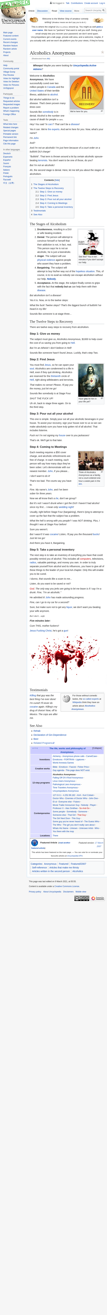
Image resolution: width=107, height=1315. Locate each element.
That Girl (72, 815)
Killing (33, 695)
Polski (6, 173)
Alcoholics (77, 871)
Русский (7, 179)
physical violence (46, 260)
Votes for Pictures (11, 85)
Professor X (58, 808)
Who (97, 828)
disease (75, 124)
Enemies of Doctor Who (76, 798)
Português (7, 176)
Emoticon (63, 767)
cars (50, 124)
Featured (63, 864)
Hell (73, 343)
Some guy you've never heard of (67, 821)
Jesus (48, 365)
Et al (55, 802)
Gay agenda (58, 770)
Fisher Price (83, 767)
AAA (79, 795)
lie (57, 498)
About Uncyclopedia (52, 892)
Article (31, 11)
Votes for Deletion (11, 81)
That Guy (81, 815)
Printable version (10, 134)
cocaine (54, 534)
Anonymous (50, 864)
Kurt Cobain (88, 795)
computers (85, 558)
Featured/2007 (78, 864)
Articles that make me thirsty (64, 867)
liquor (69, 607)
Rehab (36, 731)
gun (66, 630)
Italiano (6, 170)
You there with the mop (63, 831)
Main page (8, 32)
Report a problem (11, 108)
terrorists (42, 160)
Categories (36, 864)
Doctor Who (58, 798)
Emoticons (57, 759)
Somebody (72, 811)
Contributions (77, 3)
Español (6, 160)
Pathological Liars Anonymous (66, 784)
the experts (53, 129)
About (5, 55)
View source (66, 11)
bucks (96, 534)
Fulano (76, 802)
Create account (91, 3)
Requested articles (11, 101)
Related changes (10, 127)
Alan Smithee (71, 808)
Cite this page (9, 144)
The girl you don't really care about (79, 825)
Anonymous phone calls (73, 756)
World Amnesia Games (63, 763)
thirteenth (56, 376)
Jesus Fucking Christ (41, 630)
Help (5, 65)
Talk (67, 3)
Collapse (97, 748)
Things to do (8, 98)
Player (93, 805)
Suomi (6, 163)
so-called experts (91, 699)
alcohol (54, 94)
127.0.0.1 (57, 795)
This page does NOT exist (78, 770)
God (32, 588)
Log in (102, 3)
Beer (35, 739)
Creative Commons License (66, 886)
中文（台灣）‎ (9, 183)
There (55, 835)
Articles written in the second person (51, 871)
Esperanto (7, 157)
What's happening (11, 111)
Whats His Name (60, 828)
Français (7, 166)
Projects (6, 52)
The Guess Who (91, 821)
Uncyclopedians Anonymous (66, 791)
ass (80, 484)
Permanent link (10, 137)
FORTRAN (69, 759)
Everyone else (65, 802)
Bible (55, 767)
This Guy (76, 818)
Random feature (10, 45)
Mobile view (81, 892)
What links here (10, 124)
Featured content (10, 36)
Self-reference (39, 867)
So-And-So (84, 808)
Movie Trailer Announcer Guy (66, 805)
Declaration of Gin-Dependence (49, 735)
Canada (51, 87)
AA (48, 58)
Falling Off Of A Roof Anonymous (68, 778)
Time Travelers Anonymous (65, 787)
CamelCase (91, 756)
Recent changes (10, 42)
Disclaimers (68, 892)
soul (32, 368)
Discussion (42, 11)
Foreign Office (9, 114)
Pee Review (8, 75)
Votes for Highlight (11, 78)
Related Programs (42, 743)
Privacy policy (35, 892)
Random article (10, 49)
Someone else (59, 815)
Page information (10, 140)
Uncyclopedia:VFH (75, 856)
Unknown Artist (86, 828)
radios (33, 562)
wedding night (66, 507)
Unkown (73, 828)
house (62, 435)
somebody (47, 111)
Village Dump (9, 72)
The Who (57, 825)
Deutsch (7, 153)
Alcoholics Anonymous (64, 774)
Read (54, 11)
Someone (82, 811)
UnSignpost (8, 88)
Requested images (11, 104)
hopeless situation (85, 271)
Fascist (72, 767)
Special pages (9, 130)
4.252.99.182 (69, 795)
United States (37, 90)
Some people (59, 811)
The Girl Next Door (61, 818)
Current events (9, 39)
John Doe (93, 798)
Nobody (51, 279)
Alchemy (57, 756)
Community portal (11, 68)
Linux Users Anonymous (64, 781)
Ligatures (80, 759)
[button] (95, 748)
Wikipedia (77, 702)
